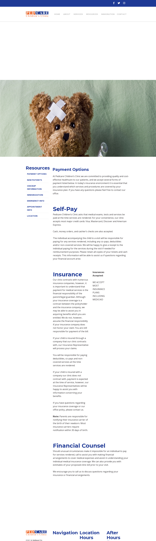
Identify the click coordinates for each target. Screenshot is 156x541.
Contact (122, 14)
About (66, 14)
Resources (92, 14)
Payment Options (37, 174)
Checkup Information (34, 187)
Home (57, 14)
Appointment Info (34, 208)
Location (32, 216)
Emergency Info (35, 201)
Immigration (108, 14)
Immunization (35, 195)
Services (78, 14)
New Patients (34, 180)
